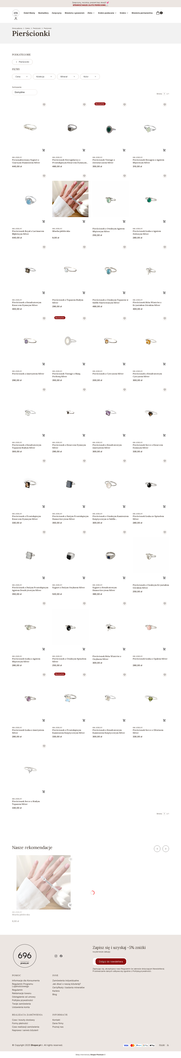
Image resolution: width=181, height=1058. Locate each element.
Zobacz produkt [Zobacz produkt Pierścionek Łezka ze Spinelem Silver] (164, 506)
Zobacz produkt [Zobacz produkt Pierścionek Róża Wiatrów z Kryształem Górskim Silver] (164, 292)
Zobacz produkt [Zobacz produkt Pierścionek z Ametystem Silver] (43, 364)
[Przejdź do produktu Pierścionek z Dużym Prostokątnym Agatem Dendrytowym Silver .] (30, 555)
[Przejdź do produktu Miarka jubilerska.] (70, 199)
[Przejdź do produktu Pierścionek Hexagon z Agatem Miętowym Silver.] (151, 127)
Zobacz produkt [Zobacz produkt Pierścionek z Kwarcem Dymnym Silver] (83, 435)
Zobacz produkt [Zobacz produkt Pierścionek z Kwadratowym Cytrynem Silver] (164, 364)
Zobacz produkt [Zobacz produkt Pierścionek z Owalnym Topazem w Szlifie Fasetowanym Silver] (124, 292)
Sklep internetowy (90, 1055)
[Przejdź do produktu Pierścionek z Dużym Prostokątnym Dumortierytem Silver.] (70, 484)
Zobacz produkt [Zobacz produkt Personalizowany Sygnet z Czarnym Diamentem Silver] (43, 150)
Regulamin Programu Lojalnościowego (22, 985)
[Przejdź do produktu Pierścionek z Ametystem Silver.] (30, 341)
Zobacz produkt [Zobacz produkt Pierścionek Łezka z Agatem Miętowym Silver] (43, 649)
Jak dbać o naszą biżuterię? (66, 984)
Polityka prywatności (22, 1000)
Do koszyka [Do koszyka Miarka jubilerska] (83, 221)
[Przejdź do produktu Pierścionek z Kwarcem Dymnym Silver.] (70, 413)
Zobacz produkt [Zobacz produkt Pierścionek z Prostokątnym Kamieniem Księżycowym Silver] (83, 720)
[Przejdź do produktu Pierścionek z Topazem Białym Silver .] (70, 270)
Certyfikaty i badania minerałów (68, 987)
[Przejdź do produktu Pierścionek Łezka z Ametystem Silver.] (30, 698)
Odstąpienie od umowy (23, 997)
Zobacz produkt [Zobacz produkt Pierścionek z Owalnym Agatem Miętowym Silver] (124, 221)
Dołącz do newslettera (111, 961)
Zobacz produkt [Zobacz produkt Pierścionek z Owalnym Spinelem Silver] (83, 649)
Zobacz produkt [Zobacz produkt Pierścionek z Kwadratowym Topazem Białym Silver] (43, 435)
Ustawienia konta (21, 1007)
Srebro (27, 28)
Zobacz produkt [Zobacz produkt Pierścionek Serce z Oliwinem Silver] (164, 720)
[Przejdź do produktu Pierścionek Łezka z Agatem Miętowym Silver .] (30, 626)
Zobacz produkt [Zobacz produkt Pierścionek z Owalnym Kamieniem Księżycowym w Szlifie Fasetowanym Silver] (124, 506)
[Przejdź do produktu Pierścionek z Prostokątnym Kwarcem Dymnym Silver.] (30, 484)
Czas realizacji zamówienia (25, 1027)
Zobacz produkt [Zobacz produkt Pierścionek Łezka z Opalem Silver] (164, 649)
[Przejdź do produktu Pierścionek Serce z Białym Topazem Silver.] (30, 769)
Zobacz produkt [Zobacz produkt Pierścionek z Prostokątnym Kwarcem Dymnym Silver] (43, 506)
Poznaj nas (57, 1027)
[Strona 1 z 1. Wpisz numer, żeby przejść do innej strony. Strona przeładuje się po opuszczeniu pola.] (164, 93)
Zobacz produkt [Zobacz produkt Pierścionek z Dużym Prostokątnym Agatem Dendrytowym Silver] (43, 577)
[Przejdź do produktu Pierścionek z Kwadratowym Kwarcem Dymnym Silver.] (30, 270)
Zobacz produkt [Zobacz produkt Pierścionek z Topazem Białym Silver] (83, 292)
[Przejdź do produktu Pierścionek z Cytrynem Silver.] (111, 341)
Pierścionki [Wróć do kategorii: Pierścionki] (22, 62)
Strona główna (17, 28)
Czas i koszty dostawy (23, 1020)
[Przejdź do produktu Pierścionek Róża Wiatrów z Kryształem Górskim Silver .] (151, 270)
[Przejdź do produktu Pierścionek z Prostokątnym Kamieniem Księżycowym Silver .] (70, 698)
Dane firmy (57, 1023)
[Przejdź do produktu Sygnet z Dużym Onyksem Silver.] (70, 555)
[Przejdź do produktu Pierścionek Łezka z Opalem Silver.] (151, 626)
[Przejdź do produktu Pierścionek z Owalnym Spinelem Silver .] (70, 626)
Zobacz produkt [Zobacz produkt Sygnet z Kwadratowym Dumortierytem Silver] (124, 577)
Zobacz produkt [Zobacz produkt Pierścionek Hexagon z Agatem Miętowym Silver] (164, 150)
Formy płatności (20, 1023)
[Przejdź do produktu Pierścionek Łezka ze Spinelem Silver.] (151, 484)
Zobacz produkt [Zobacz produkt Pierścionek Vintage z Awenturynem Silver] (124, 150)
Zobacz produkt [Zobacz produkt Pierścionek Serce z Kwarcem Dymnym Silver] (164, 435)
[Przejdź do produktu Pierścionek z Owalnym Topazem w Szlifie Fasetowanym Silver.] (111, 270)
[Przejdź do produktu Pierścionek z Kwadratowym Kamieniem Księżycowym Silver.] (111, 698)
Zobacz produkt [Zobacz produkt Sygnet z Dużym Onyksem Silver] (83, 577)
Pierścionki (37, 28)
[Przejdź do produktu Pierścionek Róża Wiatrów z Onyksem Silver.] (111, 626)
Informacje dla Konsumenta (26, 980)
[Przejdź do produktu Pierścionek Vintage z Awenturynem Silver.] (111, 127)
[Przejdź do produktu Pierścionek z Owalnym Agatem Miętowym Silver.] (111, 199)
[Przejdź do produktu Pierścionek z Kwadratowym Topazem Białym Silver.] (30, 413)
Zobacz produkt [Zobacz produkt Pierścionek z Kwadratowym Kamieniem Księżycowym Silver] (124, 720)
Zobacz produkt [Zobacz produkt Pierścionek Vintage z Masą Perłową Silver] (83, 364)
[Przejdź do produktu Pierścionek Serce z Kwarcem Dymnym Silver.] (151, 413)
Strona (159, 94)
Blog (54, 994)
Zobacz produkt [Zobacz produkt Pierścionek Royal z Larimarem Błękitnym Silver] (43, 221)
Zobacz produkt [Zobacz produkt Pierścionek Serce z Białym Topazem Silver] (43, 791)
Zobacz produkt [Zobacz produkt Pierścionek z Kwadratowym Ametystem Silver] (124, 435)
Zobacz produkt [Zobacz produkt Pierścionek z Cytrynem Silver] (124, 364)
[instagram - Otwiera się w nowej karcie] (55, 956)
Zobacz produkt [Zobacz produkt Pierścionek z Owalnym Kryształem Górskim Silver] (164, 577)
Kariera (56, 991)
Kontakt (56, 1020)
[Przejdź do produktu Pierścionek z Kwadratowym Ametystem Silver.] (111, 413)
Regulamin (17, 990)
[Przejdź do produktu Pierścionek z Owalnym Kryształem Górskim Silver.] (151, 555)
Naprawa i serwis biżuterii (25, 1030)
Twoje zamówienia (21, 1003)
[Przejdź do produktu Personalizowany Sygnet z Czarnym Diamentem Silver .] (30, 127)
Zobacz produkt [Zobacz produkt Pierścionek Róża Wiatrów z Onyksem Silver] (124, 649)
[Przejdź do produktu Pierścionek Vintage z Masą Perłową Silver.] (70, 341)
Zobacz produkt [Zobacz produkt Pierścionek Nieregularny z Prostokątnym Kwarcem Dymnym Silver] (83, 150)
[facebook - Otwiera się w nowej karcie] (61, 956)
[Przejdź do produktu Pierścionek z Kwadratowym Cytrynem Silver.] (151, 341)
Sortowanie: (17, 87)
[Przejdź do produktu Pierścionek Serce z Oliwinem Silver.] (151, 698)
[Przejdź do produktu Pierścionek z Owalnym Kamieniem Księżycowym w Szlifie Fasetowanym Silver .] (111, 484)
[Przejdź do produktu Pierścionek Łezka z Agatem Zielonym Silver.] (151, 199)
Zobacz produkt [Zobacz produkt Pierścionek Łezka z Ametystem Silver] (43, 720)
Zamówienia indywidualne (65, 980)
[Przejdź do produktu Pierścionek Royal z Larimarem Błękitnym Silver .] (30, 199)
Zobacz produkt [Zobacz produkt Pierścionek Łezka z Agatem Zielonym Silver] (164, 221)
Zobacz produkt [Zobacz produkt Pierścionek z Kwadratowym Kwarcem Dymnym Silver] (43, 292)
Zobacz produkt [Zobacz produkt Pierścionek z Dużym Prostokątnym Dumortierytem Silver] (83, 506)
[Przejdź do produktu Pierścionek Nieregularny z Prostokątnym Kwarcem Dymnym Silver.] (70, 127)
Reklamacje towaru (21, 993)
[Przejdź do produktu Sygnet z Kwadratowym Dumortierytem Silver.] (111, 555)
